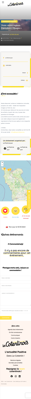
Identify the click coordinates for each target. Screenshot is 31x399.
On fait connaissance (15, 332)
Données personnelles (15, 363)
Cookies (15, 365)
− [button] (2, 165)
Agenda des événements (15, 329)
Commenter (6, 317)
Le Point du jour (14, 34)
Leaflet (16, 200)
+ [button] (2, 162)
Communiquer (15, 335)
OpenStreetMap (22, 200)
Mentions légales (15, 360)
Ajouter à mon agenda (29, 199)
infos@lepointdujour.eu (17, 132)
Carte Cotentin (15, 338)
